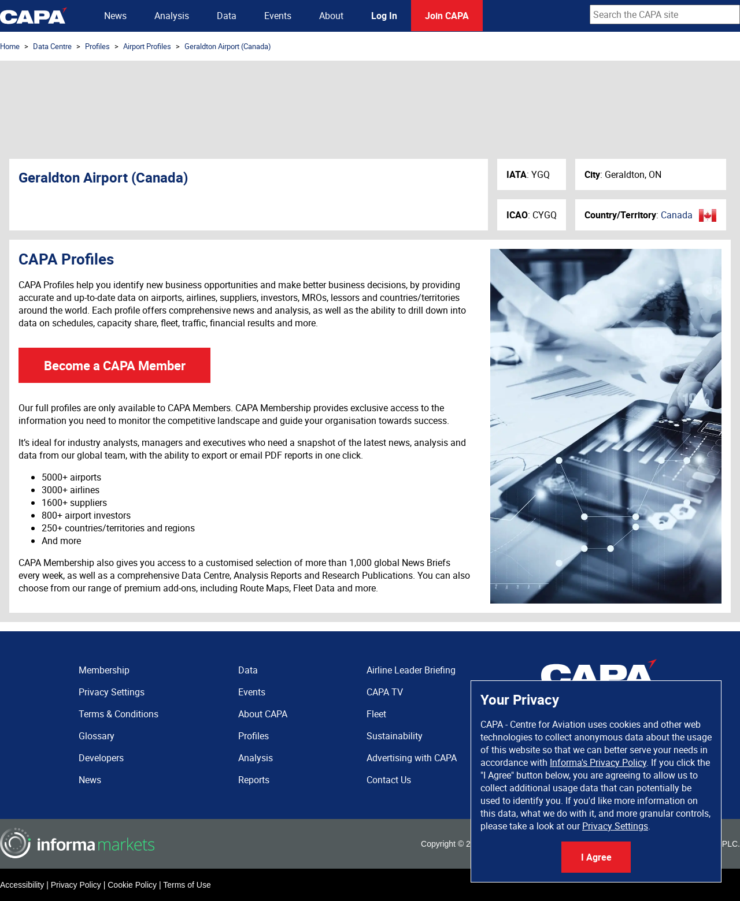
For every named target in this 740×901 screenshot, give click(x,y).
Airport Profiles (147, 46)
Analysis (171, 15)
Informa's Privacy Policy (598, 762)
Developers (101, 757)
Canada (677, 215)
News (115, 15)
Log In (384, 15)
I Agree (596, 857)
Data (226, 15)
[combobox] (665, 14)
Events (277, 15)
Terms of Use (186, 884)
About (331, 15)
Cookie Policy (132, 884)
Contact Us (389, 779)
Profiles (97, 46)
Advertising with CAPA (412, 757)
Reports (253, 779)
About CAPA (262, 714)
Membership (104, 670)
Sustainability (395, 735)
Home (10, 46)
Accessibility (22, 884)
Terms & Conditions (118, 714)
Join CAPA (447, 15)
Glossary (96, 735)
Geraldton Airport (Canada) (227, 46)
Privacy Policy (76, 884)
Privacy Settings (615, 826)
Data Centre (52, 46)
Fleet (376, 714)
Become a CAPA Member (115, 365)
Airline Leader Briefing (411, 670)
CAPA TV (385, 692)
